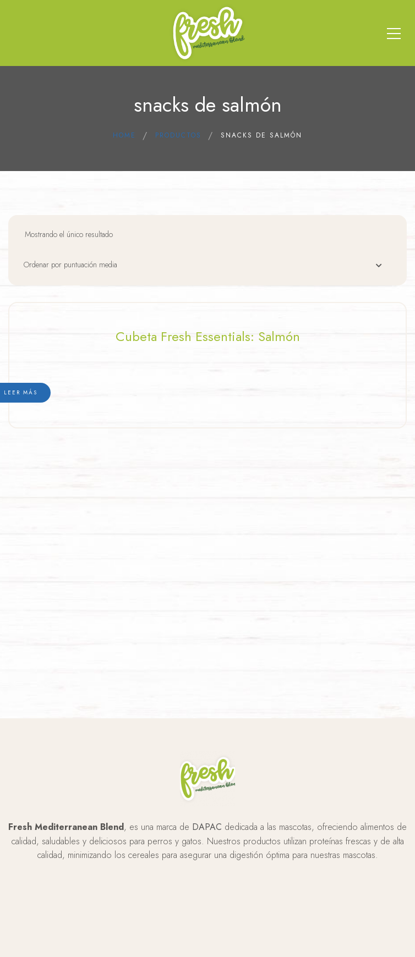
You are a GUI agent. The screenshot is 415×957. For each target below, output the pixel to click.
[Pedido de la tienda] (209, 267)
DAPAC (207, 827)
